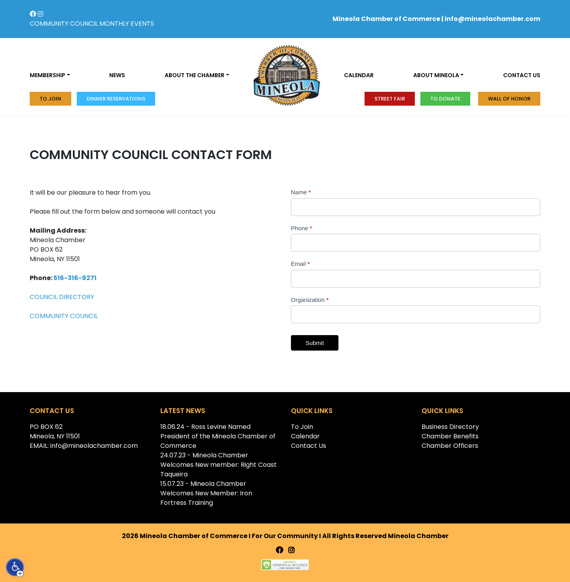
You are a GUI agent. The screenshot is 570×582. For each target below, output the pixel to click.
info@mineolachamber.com (492, 18)
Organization (310, 299)
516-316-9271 (75, 277)
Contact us (521, 75)
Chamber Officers (450, 445)
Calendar (359, 75)
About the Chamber (194, 75)
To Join (50, 98)
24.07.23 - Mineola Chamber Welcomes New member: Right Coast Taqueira (218, 465)
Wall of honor (509, 98)
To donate (445, 98)
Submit (315, 342)
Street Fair (389, 98)
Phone (301, 228)
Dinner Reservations (116, 98)
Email (300, 263)
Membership (47, 75)
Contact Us (308, 445)
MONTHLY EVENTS (126, 23)
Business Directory (450, 426)
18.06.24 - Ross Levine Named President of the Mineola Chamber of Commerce (218, 436)
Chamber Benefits (450, 436)
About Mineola (436, 75)
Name (301, 192)
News (117, 75)
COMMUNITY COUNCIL (64, 23)
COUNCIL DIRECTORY (63, 296)
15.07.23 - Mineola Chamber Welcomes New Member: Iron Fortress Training (206, 493)
